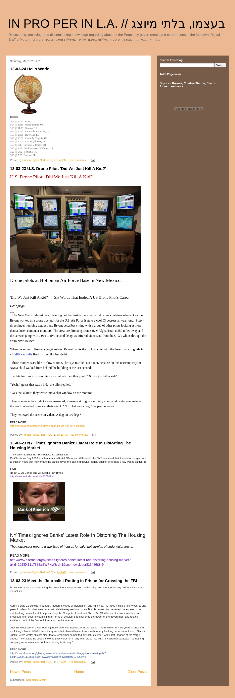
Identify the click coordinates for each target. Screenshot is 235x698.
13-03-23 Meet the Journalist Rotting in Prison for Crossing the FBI (73, 581)
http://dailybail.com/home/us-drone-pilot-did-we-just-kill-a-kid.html (47, 425)
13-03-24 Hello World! (30, 69)
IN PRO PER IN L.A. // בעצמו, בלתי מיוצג (116, 23)
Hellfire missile (22, 354)
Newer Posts (20, 672)
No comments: (78, 160)
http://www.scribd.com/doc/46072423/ (31, 476)
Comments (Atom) (36, 679)
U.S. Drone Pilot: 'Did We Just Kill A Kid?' (51, 176)
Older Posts (137, 672)
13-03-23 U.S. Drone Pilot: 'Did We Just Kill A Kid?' (58, 168)
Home (79, 672)
